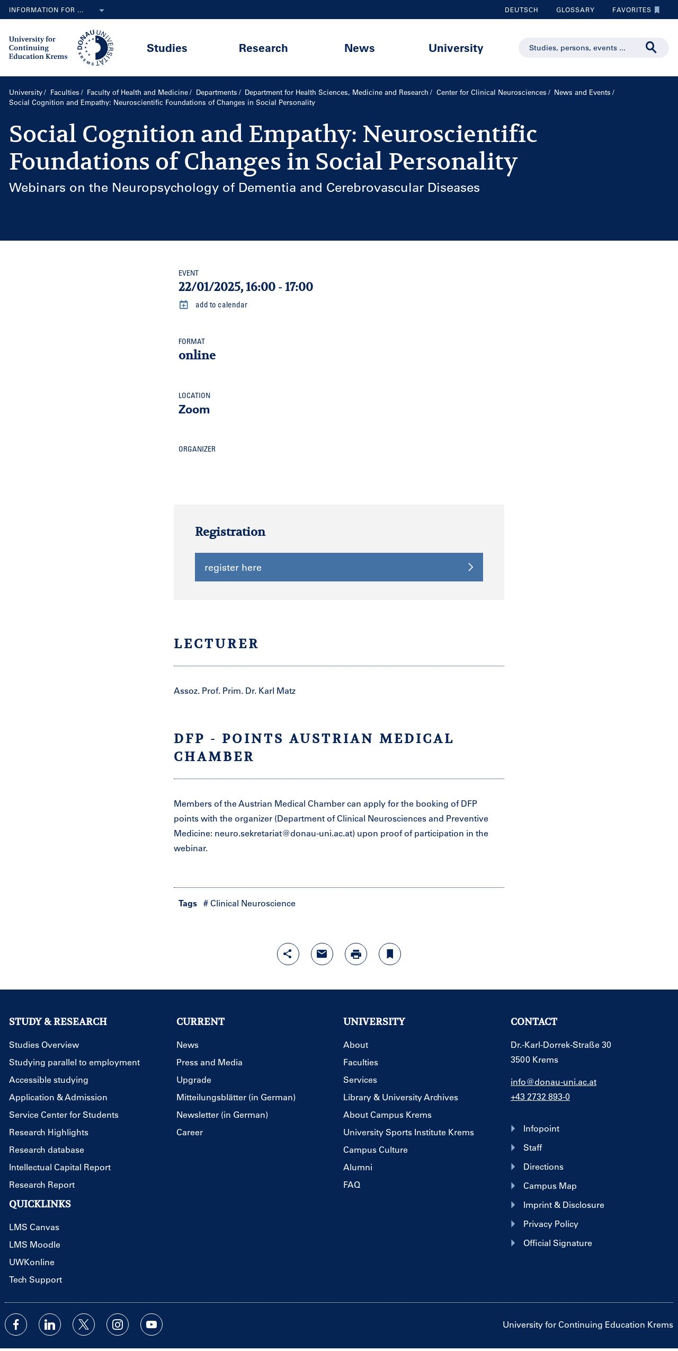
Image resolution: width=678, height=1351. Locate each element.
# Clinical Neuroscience (249, 902)
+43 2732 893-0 (540, 1096)
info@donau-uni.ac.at (553, 1081)
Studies (167, 47)
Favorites (633, 9)
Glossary (571, 9)
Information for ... (59, 10)
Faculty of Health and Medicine (137, 91)
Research (263, 47)
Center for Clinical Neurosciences (491, 91)
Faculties (64, 91)
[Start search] (651, 47)
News (359, 47)
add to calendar (213, 304)
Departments (216, 91)
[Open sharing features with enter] (288, 954)
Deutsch (522, 9)
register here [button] (338, 567)
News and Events (582, 91)
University (456, 47)
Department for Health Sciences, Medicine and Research (337, 91)
